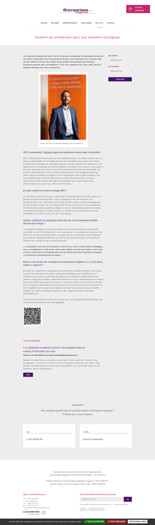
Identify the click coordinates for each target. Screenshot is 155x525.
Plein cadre (86, 23)
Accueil (44, 23)
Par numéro (113, 67)
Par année (112, 56)
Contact (110, 23)
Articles (99, 23)
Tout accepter (94, 522)
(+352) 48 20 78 (32, 505)
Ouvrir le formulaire (106, 436)
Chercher (120, 79)
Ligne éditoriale (69, 23)
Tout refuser (116, 522)
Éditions (55, 23)
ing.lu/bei (60, 302)
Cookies (83, 508)
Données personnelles (97, 508)
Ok (128, 499)
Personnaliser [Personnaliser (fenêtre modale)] (137, 522)
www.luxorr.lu (99, 475)
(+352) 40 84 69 (49, 436)
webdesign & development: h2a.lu (92, 510)
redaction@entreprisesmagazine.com (36, 508)
